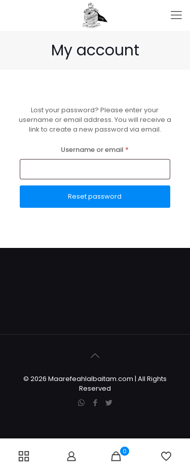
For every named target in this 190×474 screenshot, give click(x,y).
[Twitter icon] (108, 402)
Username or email (109, 148)
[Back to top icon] (95, 355)
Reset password (95, 196)
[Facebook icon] (95, 402)
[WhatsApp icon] (81, 402)
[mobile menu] (176, 15)
